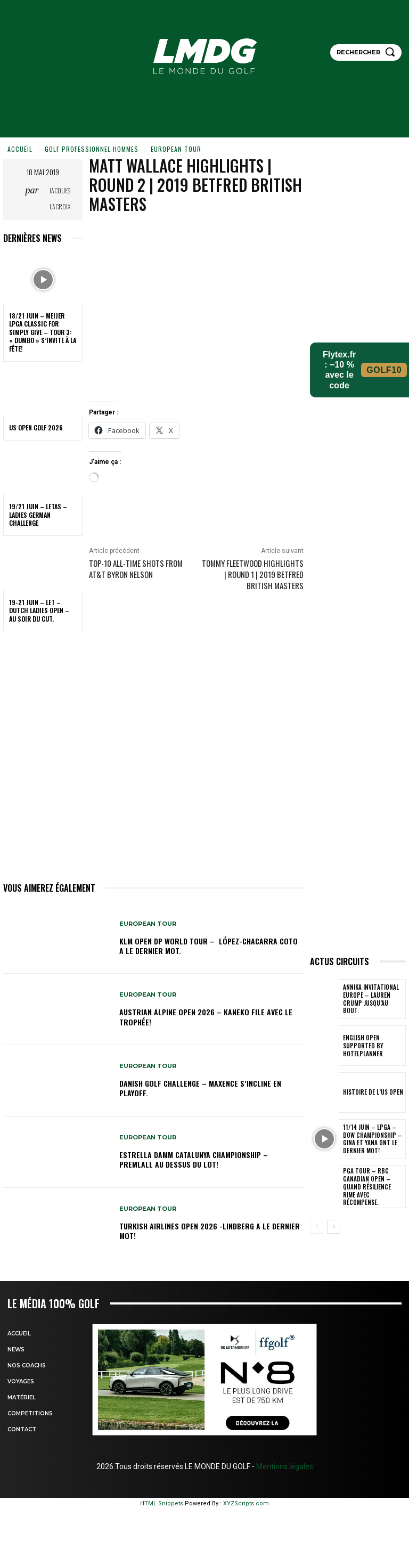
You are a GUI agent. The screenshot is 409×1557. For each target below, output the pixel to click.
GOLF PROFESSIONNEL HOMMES (91, 148)
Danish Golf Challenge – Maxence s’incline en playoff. (200, 1088)
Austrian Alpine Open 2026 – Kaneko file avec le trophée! (205, 1016)
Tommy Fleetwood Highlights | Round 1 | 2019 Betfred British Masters (253, 574)
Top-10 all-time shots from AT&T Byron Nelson (136, 568)
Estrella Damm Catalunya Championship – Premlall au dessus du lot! (193, 1159)
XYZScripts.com (246, 1503)
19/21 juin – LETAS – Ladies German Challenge (38, 514)
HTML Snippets (161, 1503)
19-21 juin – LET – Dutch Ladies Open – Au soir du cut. (39, 610)
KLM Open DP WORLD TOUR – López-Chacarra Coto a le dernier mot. (208, 945)
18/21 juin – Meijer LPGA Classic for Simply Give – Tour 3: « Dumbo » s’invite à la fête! (42, 332)
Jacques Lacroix (60, 198)
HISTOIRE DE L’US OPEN (371, 1092)
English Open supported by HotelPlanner (361, 1046)
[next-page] (333, 1227)
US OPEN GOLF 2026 (36, 427)
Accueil (19, 148)
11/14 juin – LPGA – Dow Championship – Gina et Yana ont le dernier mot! (373, 1139)
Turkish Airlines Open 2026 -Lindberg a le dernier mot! (209, 1230)
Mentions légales (284, 1466)
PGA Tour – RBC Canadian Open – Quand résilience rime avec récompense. (371, 1185)
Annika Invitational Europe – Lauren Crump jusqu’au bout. (371, 999)
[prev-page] (316, 1227)
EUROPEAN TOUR (176, 148)
